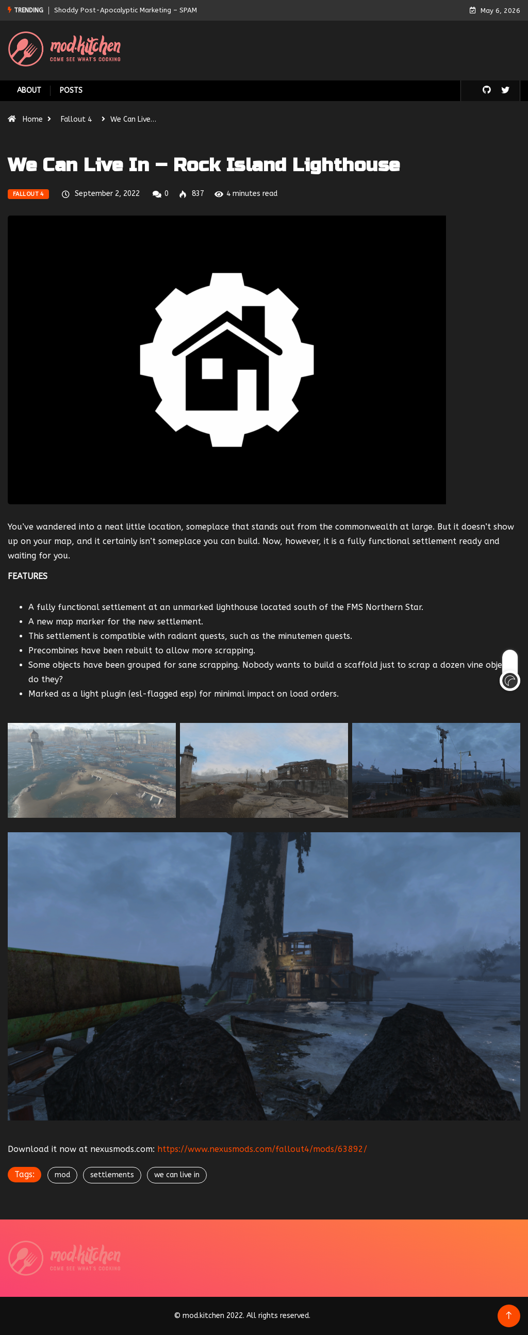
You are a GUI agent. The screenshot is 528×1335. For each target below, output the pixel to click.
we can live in (177, 1175)
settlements (112, 1175)
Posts (71, 90)
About (29, 90)
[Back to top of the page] (509, 1316)
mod (62, 1175)
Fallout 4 (76, 119)
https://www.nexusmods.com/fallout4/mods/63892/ (262, 1149)
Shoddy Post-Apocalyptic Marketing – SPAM (125, 10)
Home (33, 119)
